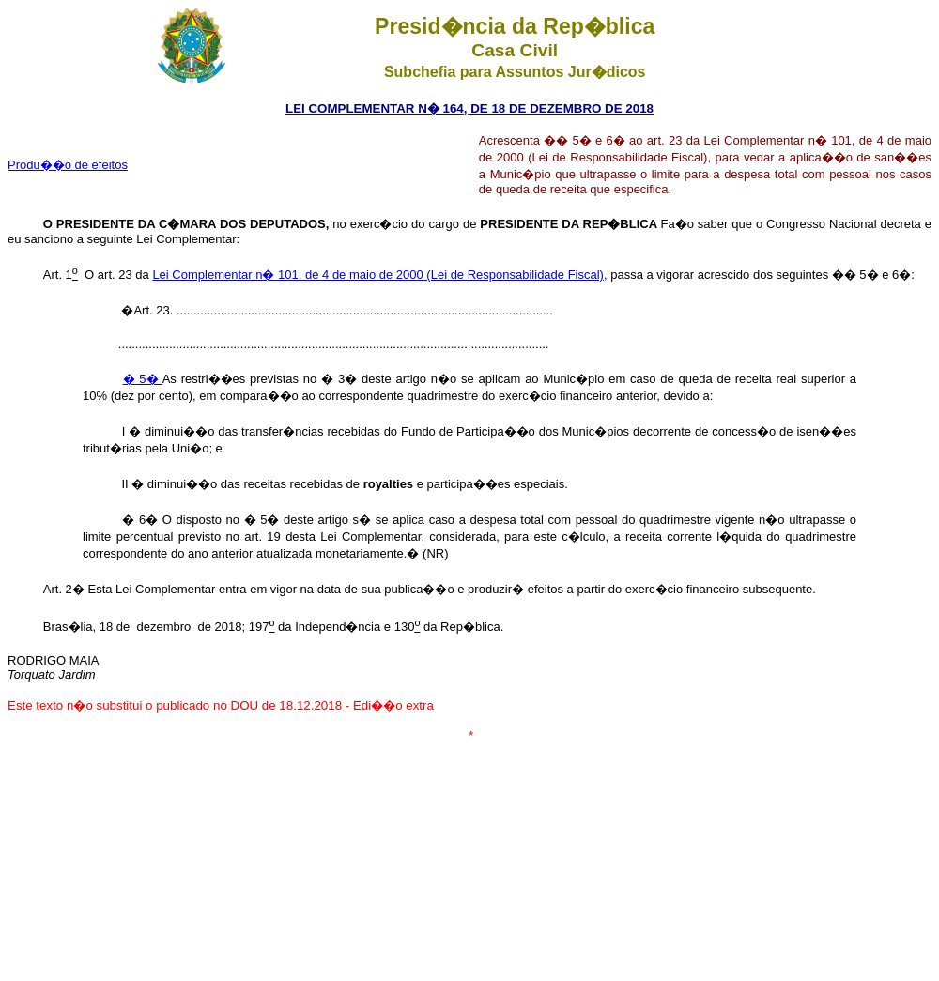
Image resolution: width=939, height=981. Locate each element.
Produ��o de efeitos (68, 165)
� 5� (142, 379)
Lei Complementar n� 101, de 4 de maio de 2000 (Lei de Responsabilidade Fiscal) (378, 275)
